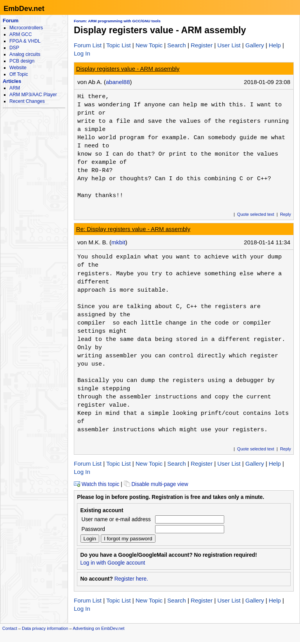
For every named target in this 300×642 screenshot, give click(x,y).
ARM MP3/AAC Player (33, 94)
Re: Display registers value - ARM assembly (133, 229)
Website (18, 67)
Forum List (88, 45)
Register (201, 45)
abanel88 (118, 82)
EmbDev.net (24, 8)
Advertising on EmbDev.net (98, 628)
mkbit (118, 242)
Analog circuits (24, 54)
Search (176, 45)
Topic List (118, 45)
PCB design (21, 61)
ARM (14, 88)
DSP (14, 47)
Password (93, 529)
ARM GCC (20, 34)
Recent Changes (27, 101)
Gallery (254, 45)
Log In (82, 53)
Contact (9, 628)
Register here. (131, 579)
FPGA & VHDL (25, 41)
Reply (285, 214)
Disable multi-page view (156, 484)
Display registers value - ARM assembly (128, 68)
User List (228, 45)
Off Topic (18, 74)
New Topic (149, 45)
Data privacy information (45, 628)
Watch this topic (96, 484)
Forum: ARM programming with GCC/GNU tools (117, 21)
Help (275, 45)
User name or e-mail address (116, 519)
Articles (12, 81)
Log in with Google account (112, 563)
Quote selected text (255, 214)
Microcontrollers (26, 27)
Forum (10, 20)
